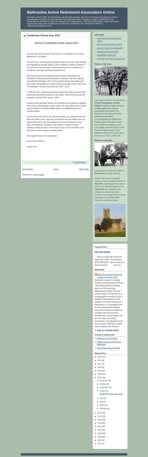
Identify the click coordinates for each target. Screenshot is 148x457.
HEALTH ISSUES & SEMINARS (110, 48)
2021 (100, 364)
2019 (100, 371)
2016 (100, 413)
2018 (100, 374)
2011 (100, 430)
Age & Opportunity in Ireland (108, 348)
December (104, 381)
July (101, 398)
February (104, 408)
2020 (100, 367)
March (102, 405)
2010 (100, 433)
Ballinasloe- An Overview (107, 338)
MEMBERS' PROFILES (106, 55)
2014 (100, 420)
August (103, 391)
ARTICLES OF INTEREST (107, 52)
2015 (100, 416)
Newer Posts (27, 169)
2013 (100, 423)
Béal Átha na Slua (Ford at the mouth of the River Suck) (110, 276)
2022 (100, 360)
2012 (100, 427)
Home (55, 169)
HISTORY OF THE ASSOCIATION (111, 59)
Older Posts (84, 169)
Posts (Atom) (39, 175)
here (101, 100)
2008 (100, 440)
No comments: (80, 162)
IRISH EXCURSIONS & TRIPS (109, 45)
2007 (100, 444)
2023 (100, 357)
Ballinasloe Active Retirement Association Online (71, 12)
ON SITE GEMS (102, 252)
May (102, 402)
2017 (100, 378)
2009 (100, 437)
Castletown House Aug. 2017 (43, 35)
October (103, 384)
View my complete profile (108, 330)
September (104, 387)
